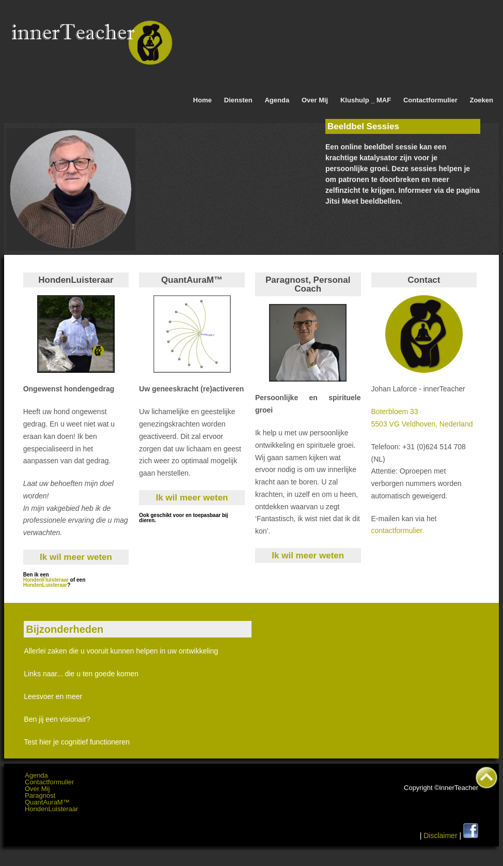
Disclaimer (440, 835)
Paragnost (40, 795)
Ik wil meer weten (76, 557)
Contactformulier (430, 100)
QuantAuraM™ (47, 802)
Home (202, 100)
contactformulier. (398, 530)
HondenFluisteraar (46, 580)
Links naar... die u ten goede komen (81, 674)
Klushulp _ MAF (365, 100)
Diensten (238, 100)
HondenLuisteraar (45, 585)
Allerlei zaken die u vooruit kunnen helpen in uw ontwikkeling (121, 651)
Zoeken (481, 100)
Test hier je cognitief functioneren (77, 742)
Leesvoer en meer (53, 696)
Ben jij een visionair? (57, 719)
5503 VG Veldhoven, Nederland (422, 424)
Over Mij (315, 100)
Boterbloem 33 (394, 411)
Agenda (276, 100)
